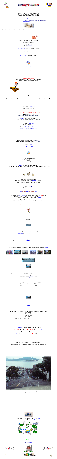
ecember (46, 247)
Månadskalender (23, 55)
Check (21, 191)
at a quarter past (30, 18)
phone (35, 140)
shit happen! (30, 442)
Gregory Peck (34, 126)
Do (16, 333)
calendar (27, 191)
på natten (30, 144)
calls (38, 140)
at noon (18, 112)
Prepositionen (19, 327)
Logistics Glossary (34, 419)
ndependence (31, 202)
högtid (39, 197)
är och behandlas (22, 195)
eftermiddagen (32, 106)
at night (22, 161)
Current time (30, 51)
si (21, 141)
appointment (34, 180)
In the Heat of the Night (28, 146)
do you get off (20, 233)
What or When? (28, 66)
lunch (39, 141)
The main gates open (26, 21)
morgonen (32, 102)
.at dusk (20, 165)
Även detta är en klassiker (24, 128)
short (39, 418)
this (36, 191)
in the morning (29, 45)
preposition (29, 282)
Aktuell (25, 51)
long (36, 141)
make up (28, 240)
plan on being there (22, 48)
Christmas (31, 276)
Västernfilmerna (34, 128)
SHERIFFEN (31, 123)
